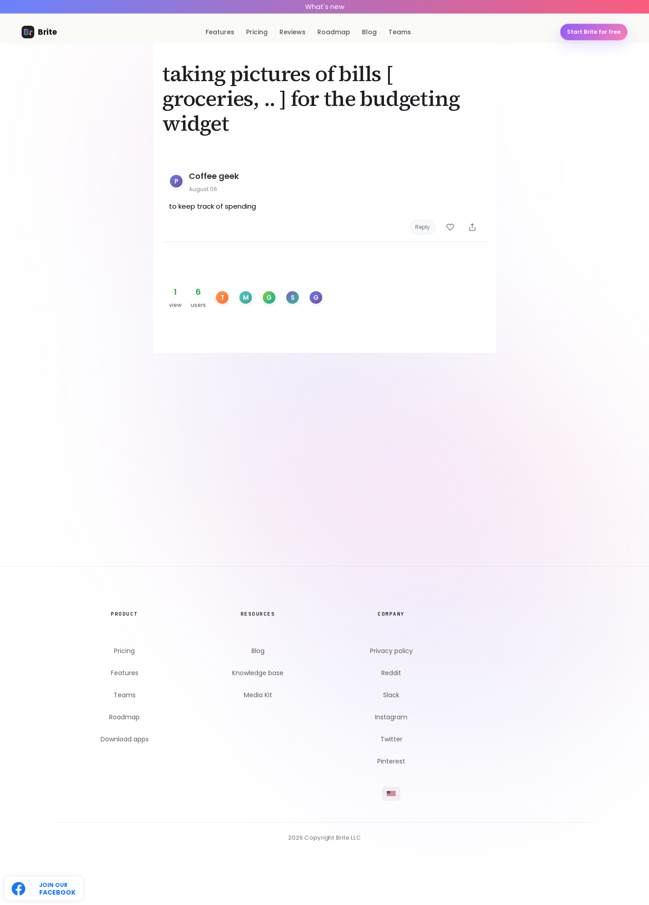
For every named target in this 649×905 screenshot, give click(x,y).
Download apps (125, 739)
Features (220, 32)
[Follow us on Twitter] (44, 888)
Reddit (391, 673)
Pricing (257, 32)
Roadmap (333, 32)
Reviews (292, 32)
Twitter (391, 739)
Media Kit (258, 695)
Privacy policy (391, 651)
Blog (369, 32)
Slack (391, 695)
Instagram (391, 717)
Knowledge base (257, 673)
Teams (399, 32)
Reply (422, 227)
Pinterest (391, 761)
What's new (324, 6)
